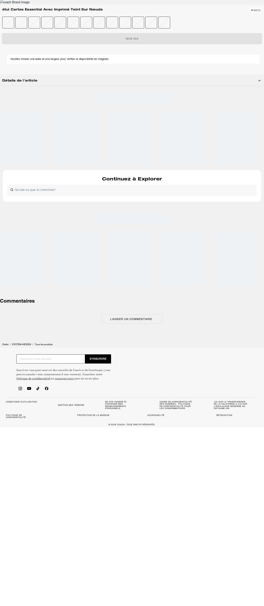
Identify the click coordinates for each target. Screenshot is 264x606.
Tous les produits (47, 41)
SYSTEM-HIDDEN (25, 41)
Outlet (9, 41)
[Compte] (250, 17)
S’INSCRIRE (241, 361)
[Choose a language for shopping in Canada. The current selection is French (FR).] (16, 17)
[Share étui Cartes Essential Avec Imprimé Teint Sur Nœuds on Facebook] (225, 175)
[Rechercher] (222, 17)
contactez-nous (180, 386)
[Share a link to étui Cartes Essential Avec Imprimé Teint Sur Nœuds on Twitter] (244, 175)
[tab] (114, 5)
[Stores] (35, 17)
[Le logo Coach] (132, 17)
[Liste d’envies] (243, 17)
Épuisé (217, 76)
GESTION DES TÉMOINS (103, 428)
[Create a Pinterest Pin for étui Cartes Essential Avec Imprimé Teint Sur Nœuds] (235, 175)
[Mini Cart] (256, 17)
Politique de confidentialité (222, 381)
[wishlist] (166, 52)
